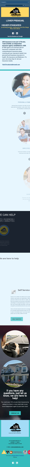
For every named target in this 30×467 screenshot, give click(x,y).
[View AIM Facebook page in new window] (13, 33)
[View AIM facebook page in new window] (13, 463)
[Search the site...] (23, 5)
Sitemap (15, 457)
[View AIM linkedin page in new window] (17, 33)
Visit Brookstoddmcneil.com (11, 64)
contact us (15, 413)
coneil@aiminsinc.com (17, 447)
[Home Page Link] (15, 12)
